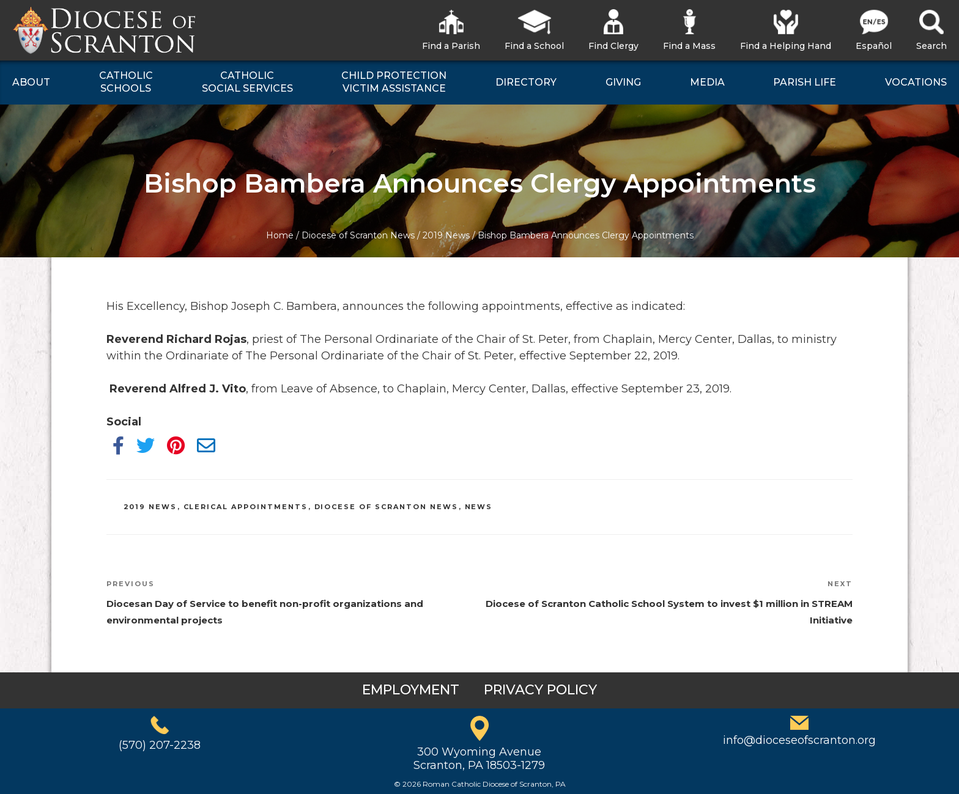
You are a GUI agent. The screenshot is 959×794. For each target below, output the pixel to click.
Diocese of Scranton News (358, 235)
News (479, 506)
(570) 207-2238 (160, 745)
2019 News (446, 235)
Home (280, 235)
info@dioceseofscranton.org (799, 740)
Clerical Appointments (245, 506)
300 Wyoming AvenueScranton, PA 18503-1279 (479, 758)
